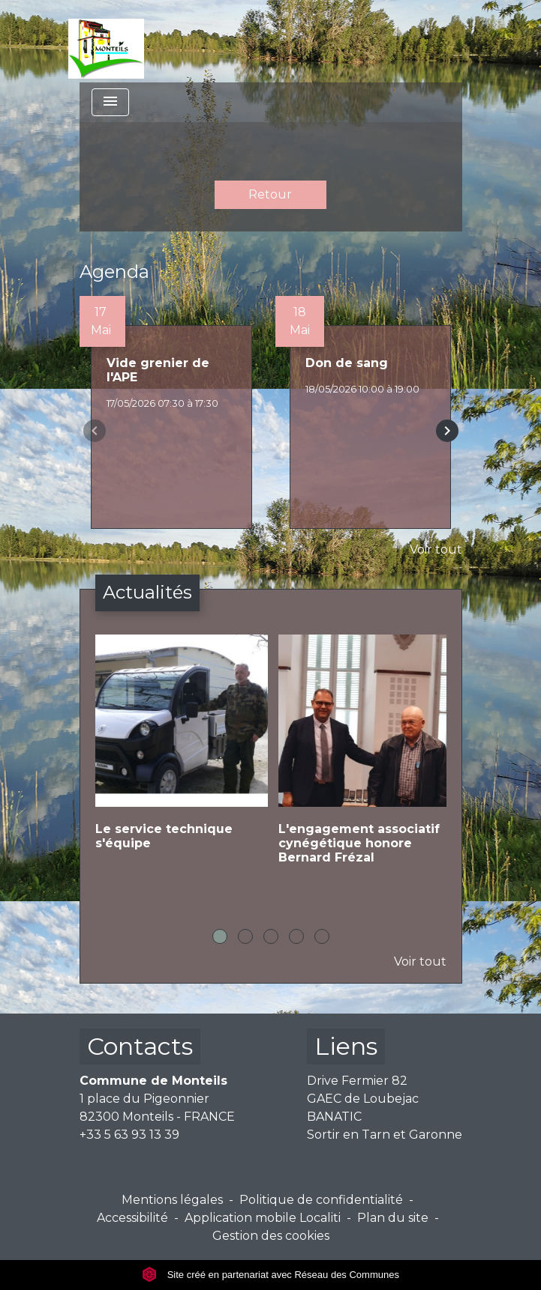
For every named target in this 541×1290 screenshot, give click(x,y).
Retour (270, 194)
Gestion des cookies (270, 1236)
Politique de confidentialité (321, 1200)
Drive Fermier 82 (357, 1081)
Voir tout (436, 549)
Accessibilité (132, 1218)
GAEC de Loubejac (363, 1098)
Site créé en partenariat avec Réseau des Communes (270, 1274)
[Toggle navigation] (110, 102)
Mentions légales (172, 1200)
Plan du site (392, 1218)
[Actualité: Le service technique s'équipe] (179, 754)
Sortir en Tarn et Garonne (384, 1134)
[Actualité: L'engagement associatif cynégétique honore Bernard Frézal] (362, 762)
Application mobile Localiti (263, 1218)
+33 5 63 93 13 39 (129, 1134)
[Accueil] (106, 41)
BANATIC (334, 1116)
